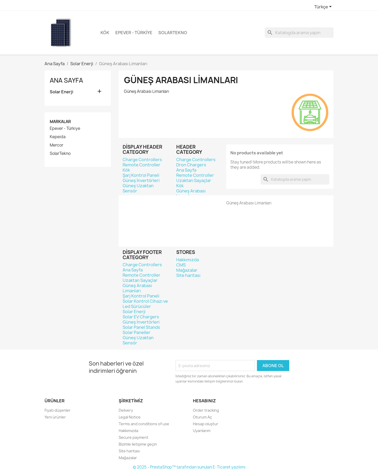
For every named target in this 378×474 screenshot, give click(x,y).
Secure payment (133, 437)
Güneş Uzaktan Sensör (138, 188)
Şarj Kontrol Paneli (141, 175)
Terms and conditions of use (144, 423)
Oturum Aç (202, 417)
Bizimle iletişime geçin (138, 444)
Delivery (126, 410)
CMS (181, 265)
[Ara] (299, 32)
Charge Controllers (142, 159)
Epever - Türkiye (133, 32)
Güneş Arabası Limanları (191, 193)
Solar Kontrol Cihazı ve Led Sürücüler (145, 303)
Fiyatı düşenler (58, 410)
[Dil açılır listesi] (323, 7)
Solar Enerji (61, 92)
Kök (104, 32)
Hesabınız (204, 401)
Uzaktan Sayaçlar (193, 180)
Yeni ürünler (55, 417)
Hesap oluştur (205, 423)
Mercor (56, 145)
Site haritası (188, 275)
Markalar (60, 121)
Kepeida (58, 136)
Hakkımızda (187, 260)
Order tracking (206, 410)
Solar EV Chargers (141, 317)
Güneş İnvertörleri (141, 180)
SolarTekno (172, 32)
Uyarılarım (201, 430)
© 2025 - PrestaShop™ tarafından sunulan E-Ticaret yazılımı (189, 467)
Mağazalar (186, 270)
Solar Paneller (136, 332)
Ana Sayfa (66, 80)
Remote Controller (141, 165)
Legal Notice (130, 417)
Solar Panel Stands (141, 327)
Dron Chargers (191, 165)
